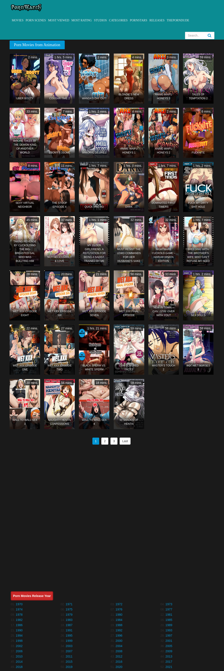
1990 (19, 630)
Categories (118, 20)
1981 (168, 614)
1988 (118, 625)
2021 (168, 667)
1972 (118, 604)
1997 (168, 635)
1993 (168, 630)
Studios (100, 20)
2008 (118, 651)
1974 (19, 609)
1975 (69, 609)
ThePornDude (178, 20)
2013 (168, 656)
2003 (69, 646)
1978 (19, 614)
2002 (19, 646)
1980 (118, 614)
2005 (168, 646)
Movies (18, 20)
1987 (69, 625)
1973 (168, 604)
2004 (118, 646)
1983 (69, 620)
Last (125, 441)
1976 (118, 609)
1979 (69, 614)
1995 (69, 635)
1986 (19, 625)
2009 (168, 651)
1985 (168, 620)
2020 (118, 667)
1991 (69, 630)
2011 (69, 656)
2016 (118, 661)
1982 (19, 620)
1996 (118, 635)
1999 (69, 640)
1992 (118, 630)
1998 (19, 640)
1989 (168, 625)
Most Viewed (58, 20)
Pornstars (138, 20)
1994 (19, 635)
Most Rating (81, 20)
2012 (118, 656)
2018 (19, 667)
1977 (168, 609)
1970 (19, 604)
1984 (118, 620)
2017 (168, 661)
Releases (157, 20)
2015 (69, 661)
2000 (118, 640)
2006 (19, 651)
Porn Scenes (36, 20)
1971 (69, 604)
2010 (19, 656)
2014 (19, 661)
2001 (168, 640)
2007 (69, 651)
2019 (69, 667)
